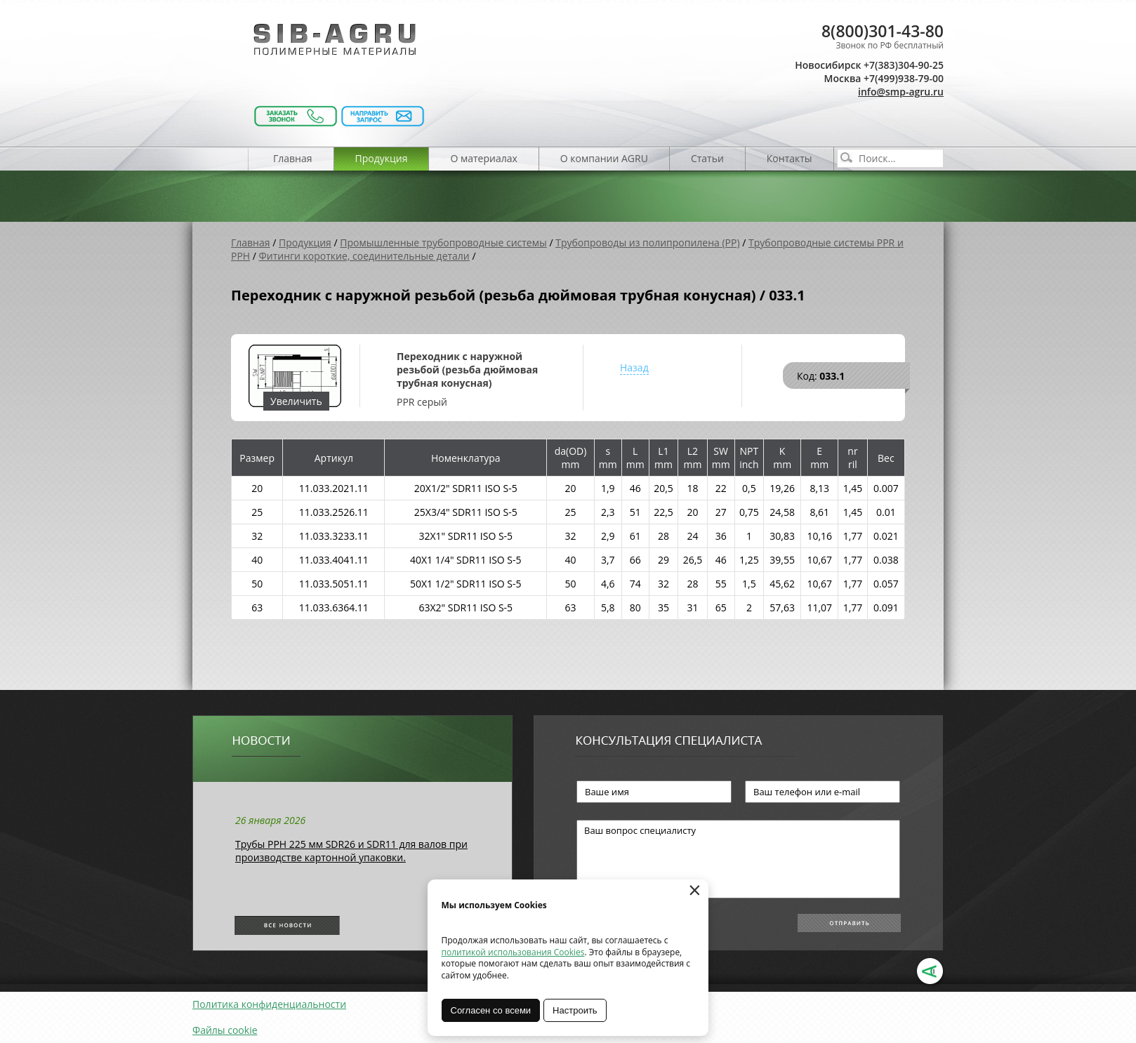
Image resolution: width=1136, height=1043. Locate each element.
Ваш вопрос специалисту (738, 859)
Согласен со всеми (491, 1010)
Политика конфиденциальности (269, 1004)
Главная (292, 158)
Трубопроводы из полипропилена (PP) (647, 242)
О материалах (483, 158)
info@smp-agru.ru (901, 91)
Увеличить (296, 401)
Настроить (575, 1010)
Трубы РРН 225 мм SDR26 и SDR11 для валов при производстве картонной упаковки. (351, 850)
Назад (634, 367)
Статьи (707, 158)
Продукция (381, 158)
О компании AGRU (604, 158)
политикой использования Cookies (513, 952)
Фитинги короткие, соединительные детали (364, 256)
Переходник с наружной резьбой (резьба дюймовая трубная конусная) (467, 370)
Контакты (789, 158)
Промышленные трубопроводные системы (443, 242)
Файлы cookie (225, 1030)
